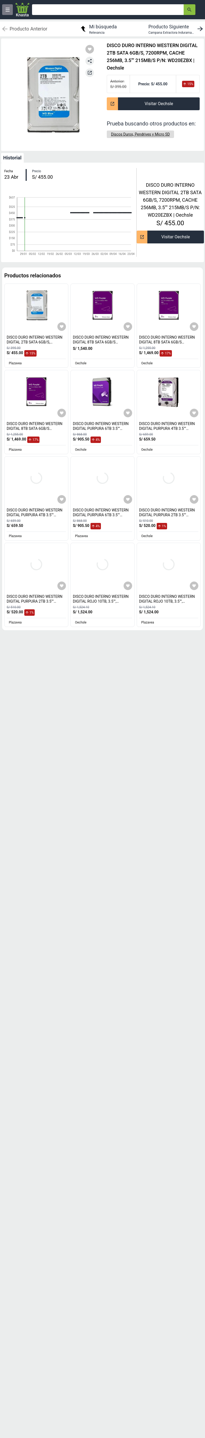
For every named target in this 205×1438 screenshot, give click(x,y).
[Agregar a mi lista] (61, 326)
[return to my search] (98, 29)
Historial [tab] (12, 157)
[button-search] (189, 9)
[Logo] (22, 9)
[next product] (176, 29)
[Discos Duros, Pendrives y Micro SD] (140, 134)
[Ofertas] (108, 9)
